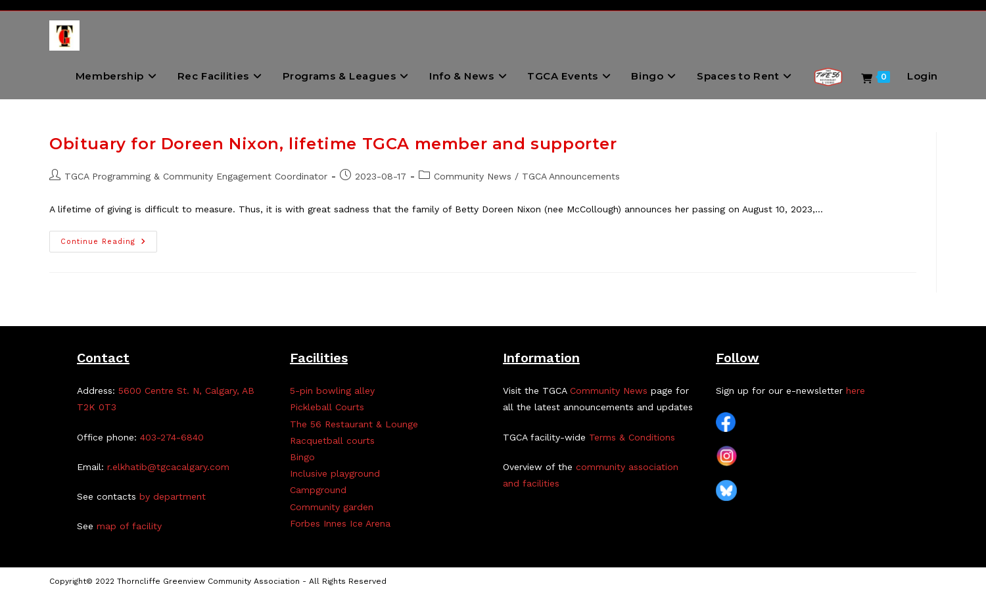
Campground (318, 490)
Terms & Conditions (632, 437)
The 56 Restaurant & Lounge (354, 424)
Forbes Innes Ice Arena (340, 523)
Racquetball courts (332, 440)
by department (172, 496)
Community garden (331, 507)
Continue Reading (108, 244)
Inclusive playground (335, 473)
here (855, 390)
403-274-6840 (172, 437)
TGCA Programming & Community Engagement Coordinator (195, 176)
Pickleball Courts (327, 407)
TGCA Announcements (571, 176)
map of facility (129, 526)
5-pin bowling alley (332, 390)
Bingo (302, 457)
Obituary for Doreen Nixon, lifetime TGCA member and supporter (333, 143)
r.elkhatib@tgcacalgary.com (168, 467)
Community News (472, 176)
